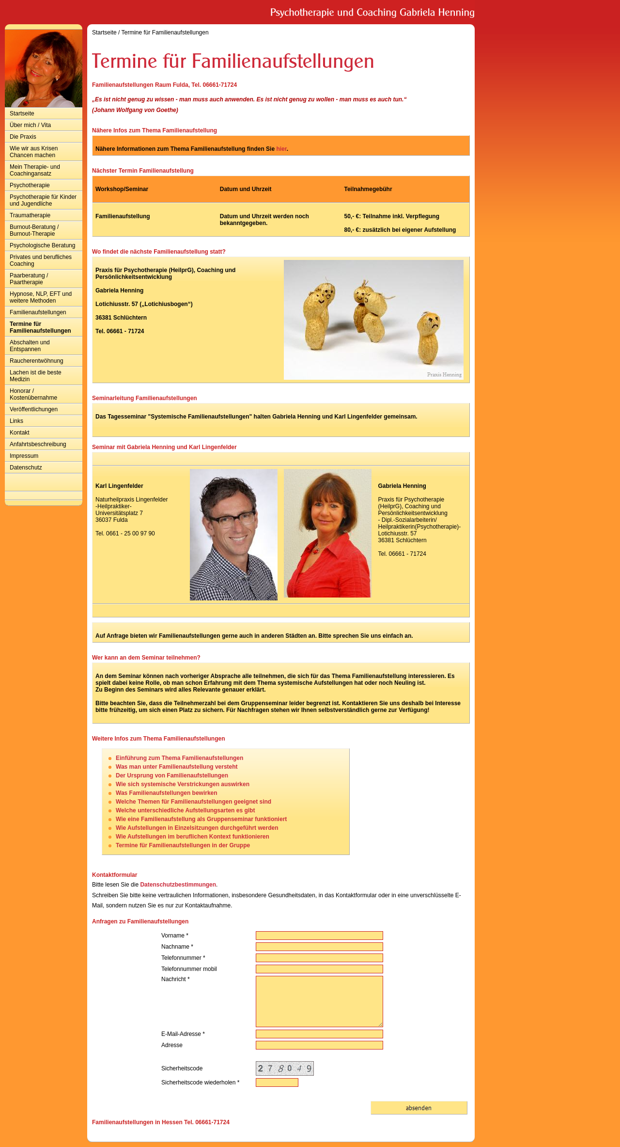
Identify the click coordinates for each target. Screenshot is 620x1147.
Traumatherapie (30, 215)
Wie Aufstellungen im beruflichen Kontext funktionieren (192, 836)
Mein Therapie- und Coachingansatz (35, 170)
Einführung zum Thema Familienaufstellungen (179, 758)
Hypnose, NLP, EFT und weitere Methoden (41, 297)
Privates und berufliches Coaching (41, 260)
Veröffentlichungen (34, 409)
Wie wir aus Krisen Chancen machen (34, 152)
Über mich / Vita (30, 125)
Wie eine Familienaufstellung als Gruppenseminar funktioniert (201, 819)
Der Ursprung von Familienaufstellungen (172, 775)
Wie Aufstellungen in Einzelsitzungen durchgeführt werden (197, 827)
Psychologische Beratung (42, 245)
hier (281, 148)
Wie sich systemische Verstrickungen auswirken (182, 784)
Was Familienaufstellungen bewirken (166, 793)
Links (16, 421)
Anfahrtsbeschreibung (38, 444)
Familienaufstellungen (38, 312)
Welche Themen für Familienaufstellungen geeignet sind (193, 801)
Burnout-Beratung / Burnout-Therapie (34, 230)
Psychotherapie (30, 185)
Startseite (22, 113)
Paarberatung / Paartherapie (29, 279)
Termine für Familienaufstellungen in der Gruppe (183, 845)
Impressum (24, 455)
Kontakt (20, 432)
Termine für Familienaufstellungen (40, 327)
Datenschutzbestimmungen (178, 884)
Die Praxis (23, 136)
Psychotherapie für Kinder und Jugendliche (43, 200)
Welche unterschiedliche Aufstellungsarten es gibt (185, 810)
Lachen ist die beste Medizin (36, 376)
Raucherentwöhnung (36, 360)
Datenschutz (26, 467)
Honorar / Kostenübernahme (33, 394)
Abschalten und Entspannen (30, 346)
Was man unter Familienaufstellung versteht (177, 766)
